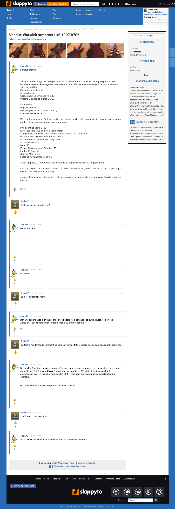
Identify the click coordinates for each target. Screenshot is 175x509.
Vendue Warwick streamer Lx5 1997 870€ (77, 29)
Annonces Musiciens (85, 14)
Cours (32, 10)
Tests (9, 18)
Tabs (145, 122)
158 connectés (130, 4)
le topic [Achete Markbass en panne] (155, 13)
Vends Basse (50, 29)
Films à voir (109, 506)
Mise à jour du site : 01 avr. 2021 (70, 506)
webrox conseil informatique (93, 506)
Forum (56, 10)
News (9, 14)
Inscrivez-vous (66, 463)
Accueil (10, 10)
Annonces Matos (84, 10)
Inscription (63, 4)
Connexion (42, 4)
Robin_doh (152, 10)
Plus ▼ (147, 75)
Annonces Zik (129, 479)
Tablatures (35, 14)
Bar (54, 14)
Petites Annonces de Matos (30, 29)
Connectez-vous (84, 463)
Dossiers (34, 18)
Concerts (57, 18)
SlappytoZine (36, 22)
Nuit (103, 4)
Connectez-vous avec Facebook (67, 466)
